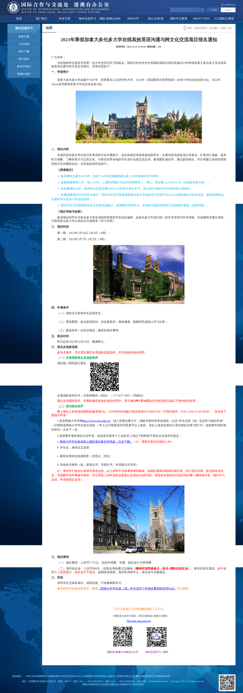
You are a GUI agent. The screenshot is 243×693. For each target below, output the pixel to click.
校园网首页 (230, 5)
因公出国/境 (155, 18)
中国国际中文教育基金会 (95, 676)
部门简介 (42, 18)
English (228, 10)
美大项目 (23, 58)
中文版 (213, 10)
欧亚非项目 (24, 66)
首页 (19, 18)
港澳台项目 (24, 73)
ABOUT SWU (201, 18)
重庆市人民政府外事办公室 (122, 676)
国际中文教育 (178, 18)
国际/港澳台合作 (110, 18)
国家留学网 (54, 676)
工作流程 (23, 44)
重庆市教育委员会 (144, 676)
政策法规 (23, 36)
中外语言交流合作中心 (71, 676)
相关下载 (23, 51)
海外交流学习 (87, 18)
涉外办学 (133, 18)
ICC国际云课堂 (224, 18)
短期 (223, 28)
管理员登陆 (138, 684)
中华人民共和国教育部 (37, 676)
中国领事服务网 (161, 676)
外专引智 (64, 18)
